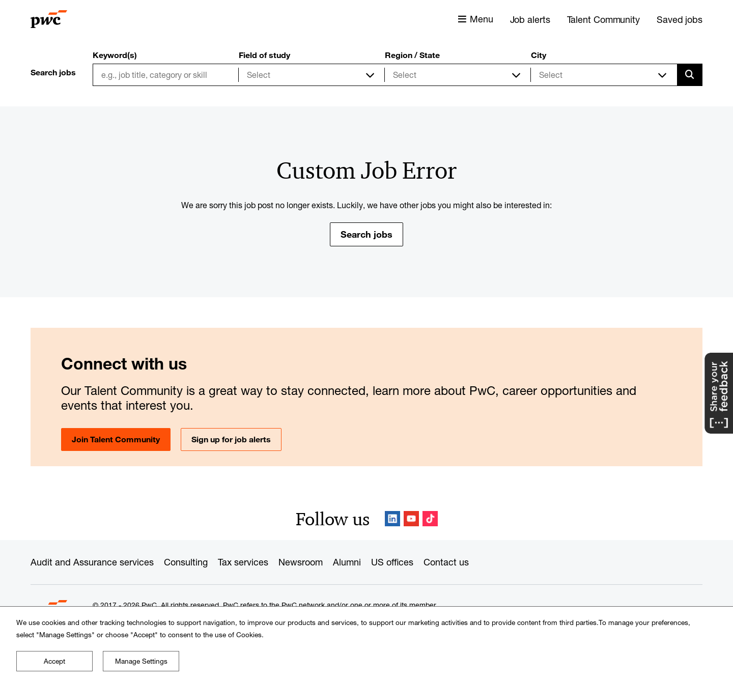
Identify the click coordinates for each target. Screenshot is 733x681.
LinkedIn (392, 518)
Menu (481, 18)
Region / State (412, 55)
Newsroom (300, 562)
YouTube (411, 518)
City (538, 55)
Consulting (186, 562)
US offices (392, 562)
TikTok (430, 518)
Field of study (264, 55)
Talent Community (603, 19)
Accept (54, 661)
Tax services (243, 562)
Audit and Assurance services (92, 562)
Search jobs (366, 234)
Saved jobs (679, 19)
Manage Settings (141, 661)
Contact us (446, 562)
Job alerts (530, 19)
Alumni (347, 562)
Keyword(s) (115, 55)
